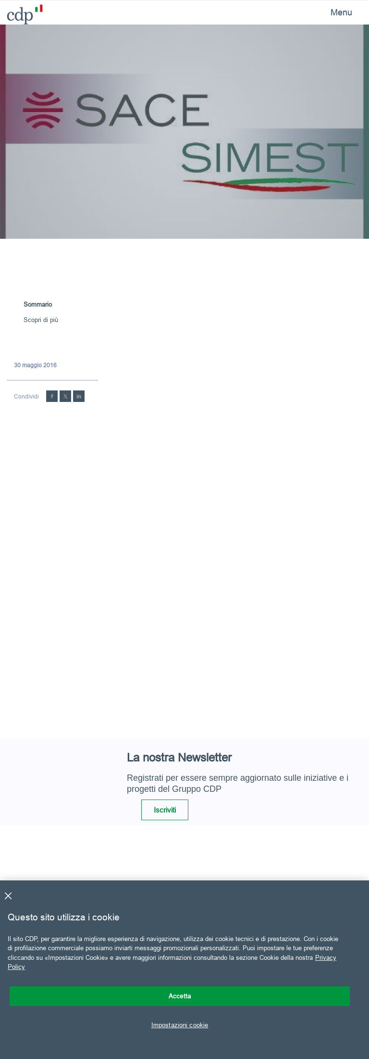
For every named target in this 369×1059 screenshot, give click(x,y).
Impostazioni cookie (179, 1025)
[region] (184, 969)
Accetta (180, 996)
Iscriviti (165, 810)
